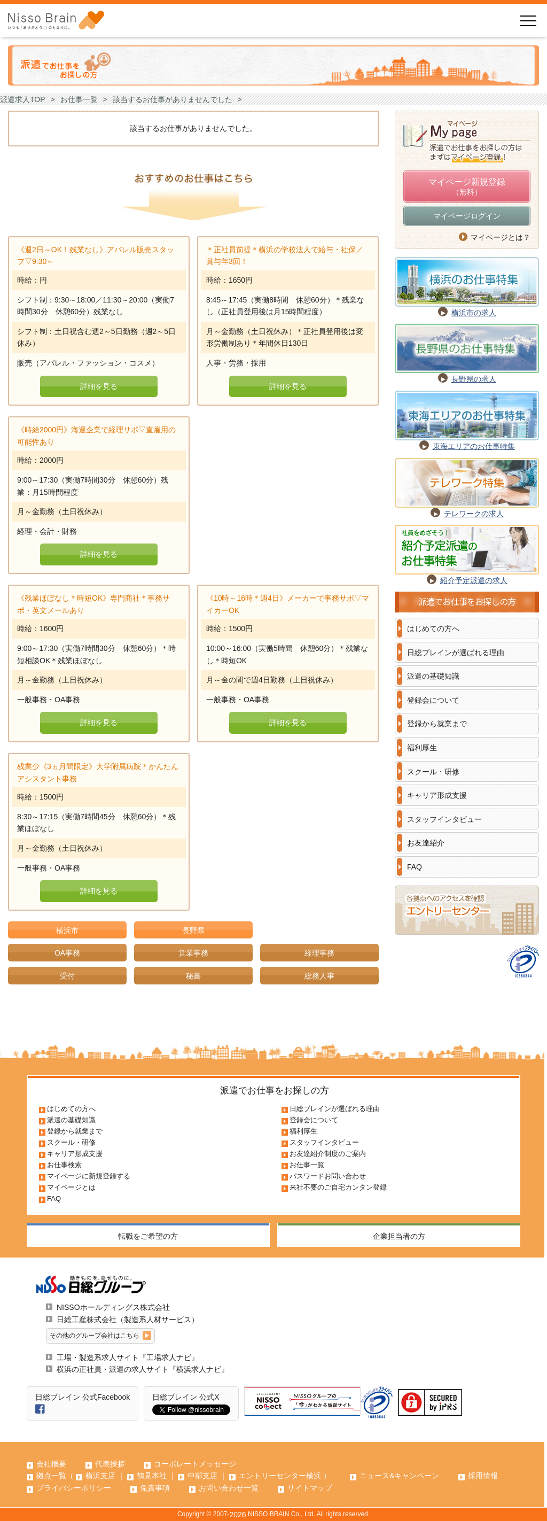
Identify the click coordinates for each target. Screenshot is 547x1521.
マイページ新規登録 (466, 187)
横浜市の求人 (473, 312)
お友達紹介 (425, 843)
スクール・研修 (433, 771)
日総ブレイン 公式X (185, 1397)
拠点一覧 (51, 1475)
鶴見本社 (152, 1475)
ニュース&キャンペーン (399, 1475)
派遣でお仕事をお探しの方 (274, 1090)
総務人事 (319, 976)
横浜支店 (100, 1475)
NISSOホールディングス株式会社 (113, 1307)
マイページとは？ (500, 237)
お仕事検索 (64, 1165)
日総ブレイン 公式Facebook (82, 1397)
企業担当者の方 (399, 1236)
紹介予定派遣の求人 (473, 580)
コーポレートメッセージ (195, 1464)
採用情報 (483, 1475)
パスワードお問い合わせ (328, 1176)
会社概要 (51, 1464)
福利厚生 (422, 747)
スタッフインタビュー (444, 819)
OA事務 (67, 953)
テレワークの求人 (474, 513)
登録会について (433, 700)
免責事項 (155, 1488)
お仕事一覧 (79, 99)
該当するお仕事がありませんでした (172, 99)
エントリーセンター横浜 (280, 1475)
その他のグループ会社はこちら (94, 1335)
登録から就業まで (437, 723)
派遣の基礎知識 (433, 676)
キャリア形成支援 (437, 795)
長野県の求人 (473, 379)
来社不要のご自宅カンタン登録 (338, 1187)
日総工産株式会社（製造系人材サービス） (128, 1319)
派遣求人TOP (22, 99)
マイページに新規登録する (88, 1176)
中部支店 (202, 1475)
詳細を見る (99, 386)
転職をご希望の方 (148, 1236)
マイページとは (71, 1187)
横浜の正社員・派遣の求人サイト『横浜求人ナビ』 (143, 1369)
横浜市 (67, 930)
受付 (67, 976)
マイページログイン (467, 216)
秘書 (193, 976)
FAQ (414, 867)
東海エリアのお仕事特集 (474, 446)
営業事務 (193, 953)
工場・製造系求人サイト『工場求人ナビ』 (128, 1357)
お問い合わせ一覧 (229, 1488)
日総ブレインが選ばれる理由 (455, 652)
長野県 (193, 930)
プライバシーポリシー (73, 1488)
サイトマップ (309, 1488)
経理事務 (319, 953)
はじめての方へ (433, 628)
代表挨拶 (110, 1464)
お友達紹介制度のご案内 (328, 1154)
